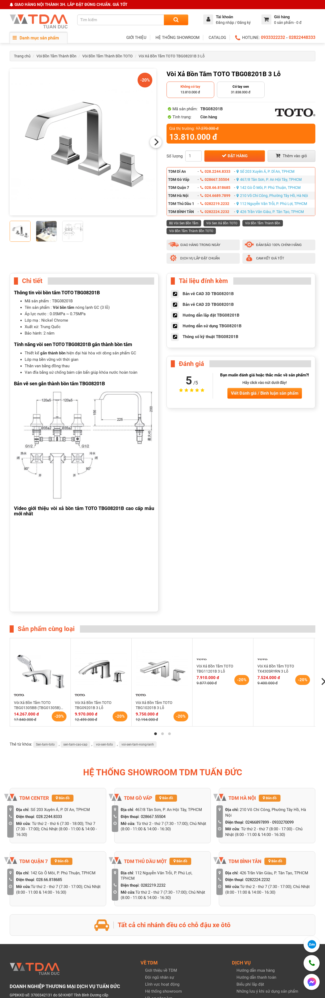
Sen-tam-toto (45, 744)
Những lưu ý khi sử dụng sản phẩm (267, 991)
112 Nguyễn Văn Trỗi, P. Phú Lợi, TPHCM (272, 203)
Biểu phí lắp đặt (250, 984)
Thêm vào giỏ (291, 155)
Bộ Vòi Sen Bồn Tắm (183, 223)
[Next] (156, 142)
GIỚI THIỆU (136, 37)
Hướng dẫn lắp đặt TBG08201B (211, 315)
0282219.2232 (214, 203)
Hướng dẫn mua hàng (256, 970)
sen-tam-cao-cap (75, 744)
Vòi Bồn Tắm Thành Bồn (56, 56)
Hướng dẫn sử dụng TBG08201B (212, 326)
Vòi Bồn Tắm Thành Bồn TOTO (107, 56)
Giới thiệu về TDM (161, 970)
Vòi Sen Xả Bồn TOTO (221, 223)
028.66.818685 (215, 187)
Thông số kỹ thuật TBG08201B (210, 336)
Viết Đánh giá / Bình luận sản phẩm (264, 393)
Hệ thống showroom (163, 991)
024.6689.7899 (215, 195)
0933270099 (283, 822)
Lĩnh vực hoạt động (162, 984)
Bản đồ (62, 798)
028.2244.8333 (215, 171)
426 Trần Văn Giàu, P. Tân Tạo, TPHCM (270, 212)
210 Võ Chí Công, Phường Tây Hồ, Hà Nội (272, 195)
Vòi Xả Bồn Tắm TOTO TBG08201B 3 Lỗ (172, 56)
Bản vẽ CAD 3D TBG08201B (208, 293)
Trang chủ (22, 56)
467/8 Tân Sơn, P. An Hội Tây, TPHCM (269, 179)
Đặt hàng (235, 155)
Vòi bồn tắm (63, 307)
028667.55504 (214, 179)
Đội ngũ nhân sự (159, 977)
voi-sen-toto (104, 744)
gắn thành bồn (52, 353)
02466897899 (257, 822)
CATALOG (217, 37)
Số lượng (175, 156)
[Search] (176, 19)
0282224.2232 (214, 212)
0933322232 (273, 37)
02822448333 (302, 37)
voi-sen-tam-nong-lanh (137, 744)
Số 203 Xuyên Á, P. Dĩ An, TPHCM (265, 171)
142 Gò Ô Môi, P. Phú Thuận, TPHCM (269, 187)
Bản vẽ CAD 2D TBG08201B (208, 304)
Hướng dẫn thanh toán (256, 977)
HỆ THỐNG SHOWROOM (178, 37)
